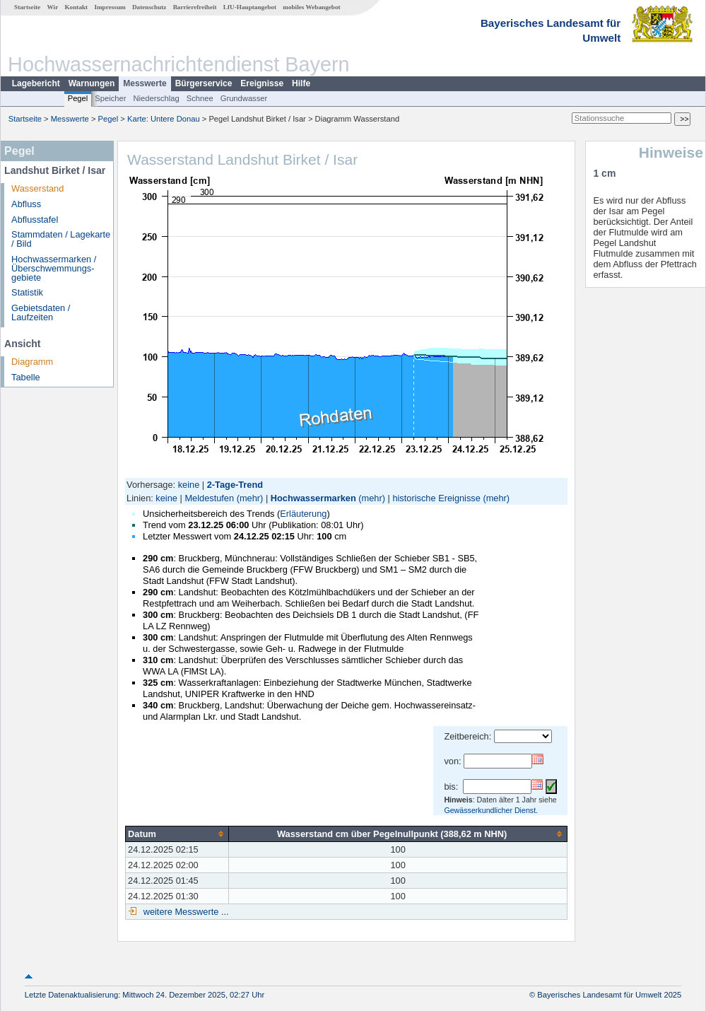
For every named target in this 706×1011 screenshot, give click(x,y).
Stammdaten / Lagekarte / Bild (60, 239)
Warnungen (92, 83)
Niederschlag (156, 98)
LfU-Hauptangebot (249, 7)
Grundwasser (244, 98)
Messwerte (144, 83)
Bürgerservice (204, 83)
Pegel (78, 98)
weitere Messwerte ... (184, 911)
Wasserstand (37, 188)
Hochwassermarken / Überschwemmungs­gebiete (53, 268)
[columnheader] (177, 833)
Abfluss (26, 204)
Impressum (109, 7)
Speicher (110, 98)
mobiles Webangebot (311, 7)
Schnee (200, 98)
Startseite (27, 7)
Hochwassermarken (313, 498)
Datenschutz (149, 7)
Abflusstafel (34, 219)
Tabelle (25, 377)
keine (189, 484)
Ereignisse (261, 83)
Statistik (27, 292)
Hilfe (301, 83)
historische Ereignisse (436, 498)
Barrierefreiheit (195, 7)
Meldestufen (209, 498)
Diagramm (32, 361)
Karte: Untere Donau (163, 119)
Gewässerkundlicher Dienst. (491, 810)
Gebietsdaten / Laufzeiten (40, 312)
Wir (53, 7)
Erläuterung (303, 513)
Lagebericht (36, 83)
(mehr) (250, 498)
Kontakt (76, 7)
